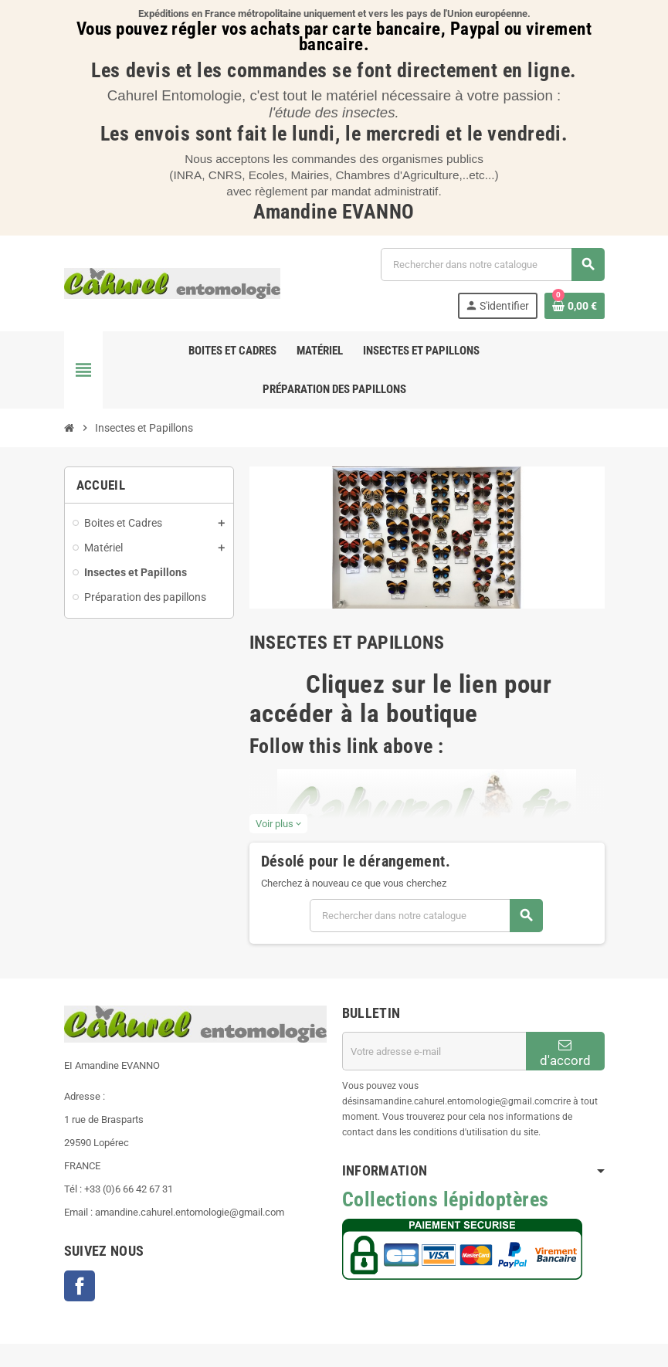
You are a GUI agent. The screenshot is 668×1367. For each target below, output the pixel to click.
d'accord (565, 1053)
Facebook (79, 1285)
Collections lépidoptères (445, 1199)
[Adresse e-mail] (434, 1051)
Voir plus (278, 823)
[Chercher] (492, 264)
